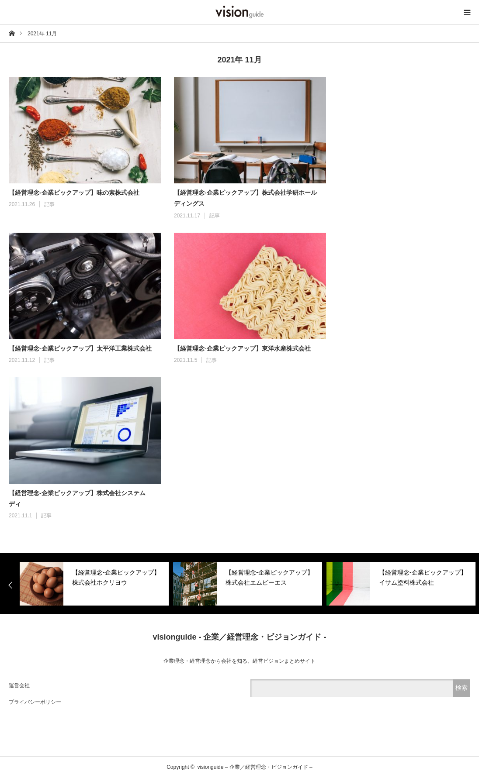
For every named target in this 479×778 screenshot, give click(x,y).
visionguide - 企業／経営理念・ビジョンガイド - (239, 637)
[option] (94, 584)
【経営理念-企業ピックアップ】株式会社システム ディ (79, 498)
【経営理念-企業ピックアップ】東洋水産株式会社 (242, 348)
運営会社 (19, 685)
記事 (49, 204)
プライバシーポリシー (35, 702)
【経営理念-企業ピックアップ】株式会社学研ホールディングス (245, 198)
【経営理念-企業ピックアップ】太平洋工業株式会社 (80, 348)
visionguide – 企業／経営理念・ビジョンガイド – (254, 767)
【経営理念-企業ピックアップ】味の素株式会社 (74, 192)
